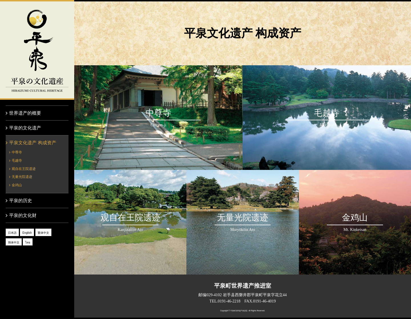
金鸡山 (17, 185)
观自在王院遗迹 (24, 169)
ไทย (27, 242)
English (27, 232)
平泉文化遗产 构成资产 (32, 142)
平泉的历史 (20, 200)
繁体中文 (43, 232)
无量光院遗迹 (22, 177)
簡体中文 (13, 242)
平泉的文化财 (23, 215)
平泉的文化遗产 (37, 50)
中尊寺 (17, 152)
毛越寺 (17, 160)
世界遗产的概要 (25, 113)
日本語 (12, 232)
